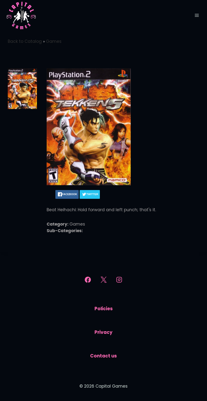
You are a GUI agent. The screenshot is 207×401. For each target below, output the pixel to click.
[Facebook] (88, 280)
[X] (103, 280)
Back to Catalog (25, 41)
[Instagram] (119, 280)
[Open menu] (196, 15)
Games (53, 41)
